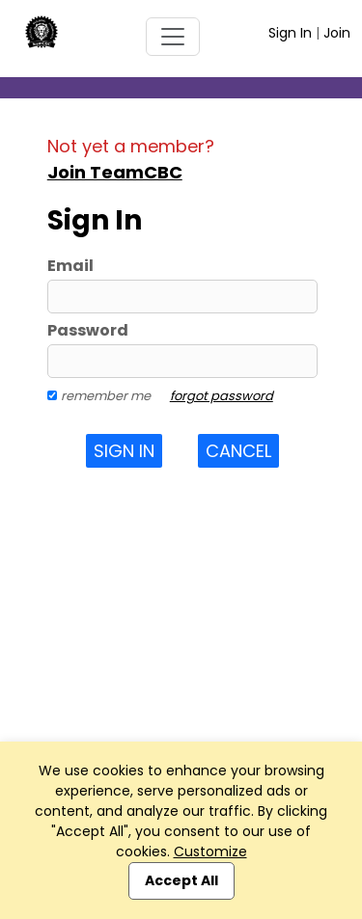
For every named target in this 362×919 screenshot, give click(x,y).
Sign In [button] (124, 451)
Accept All (181, 880)
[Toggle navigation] (173, 36)
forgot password (221, 396)
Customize (210, 851)
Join (336, 32)
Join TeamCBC (114, 172)
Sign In (290, 32)
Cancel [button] (238, 451)
